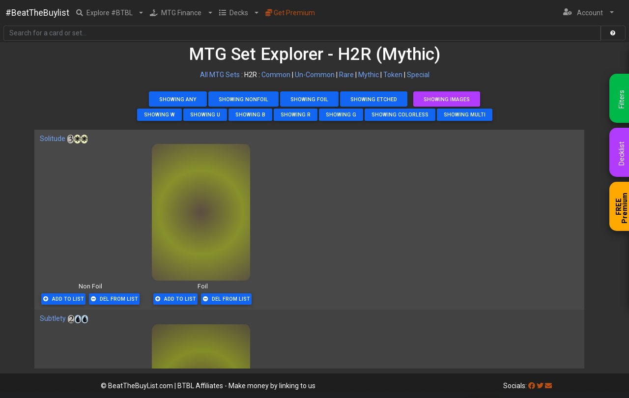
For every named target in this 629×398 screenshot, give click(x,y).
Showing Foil (309, 99)
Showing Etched (373, 99)
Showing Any (178, 99)
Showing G (341, 115)
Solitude (52, 138)
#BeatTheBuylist (37, 13)
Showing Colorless (400, 115)
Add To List (63, 299)
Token (392, 75)
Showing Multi (465, 115)
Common (275, 75)
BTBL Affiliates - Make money (246, 386)
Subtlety (53, 318)
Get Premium (290, 13)
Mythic (368, 75)
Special (418, 75)
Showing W (159, 115)
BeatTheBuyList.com (140, 386)
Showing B (250, 115)
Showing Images (447, 99)
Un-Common (315, 75)
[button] (110, 13)
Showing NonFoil (243, 99)
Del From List (114, 299)
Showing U (205, 115)
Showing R (296, 115)
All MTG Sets (220, 75)
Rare (346, 75)
